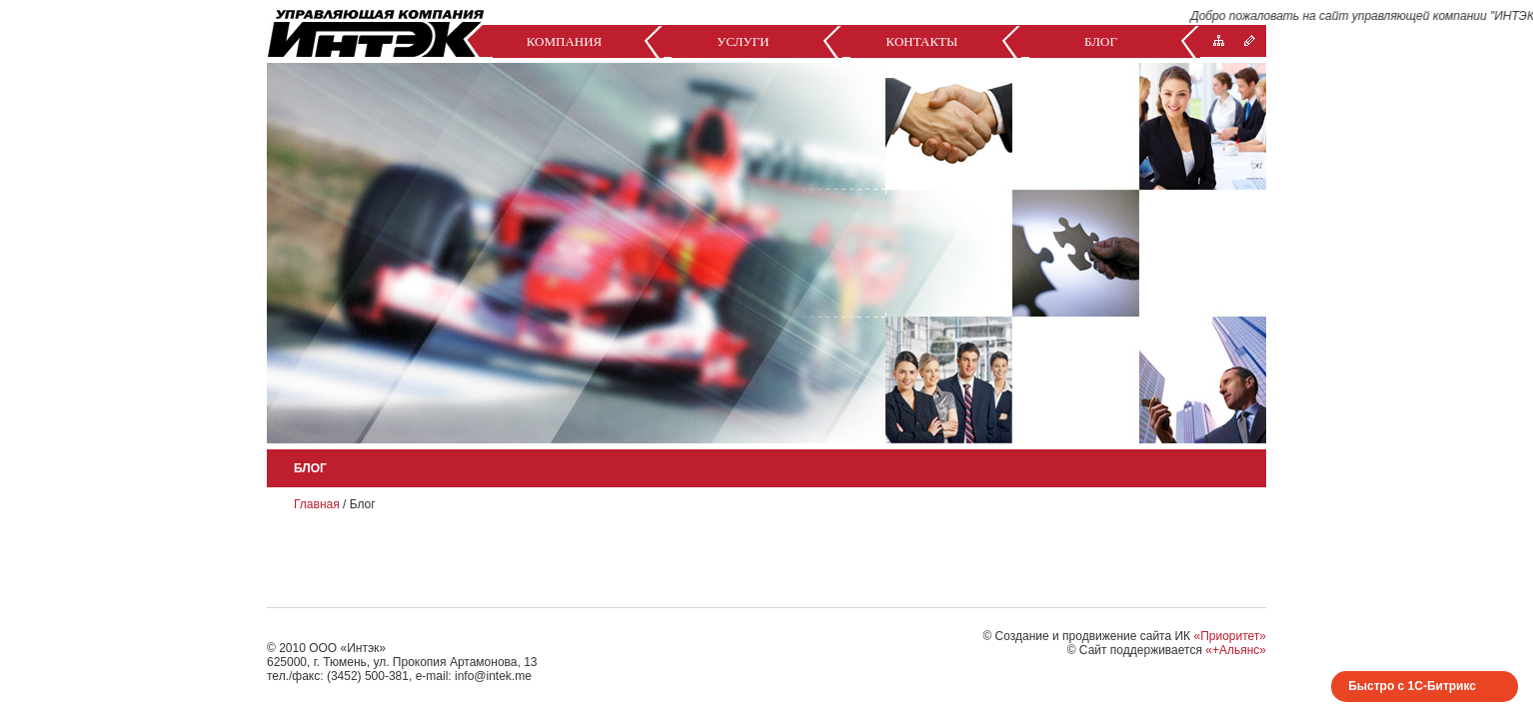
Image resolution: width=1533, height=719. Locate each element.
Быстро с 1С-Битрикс (1412, 686)
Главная (317, 504)
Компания (565, 41)
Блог (1100, 41)
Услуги (742, 41)
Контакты (922, 41)
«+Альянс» (1235, 650)
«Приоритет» (1229, 636)
